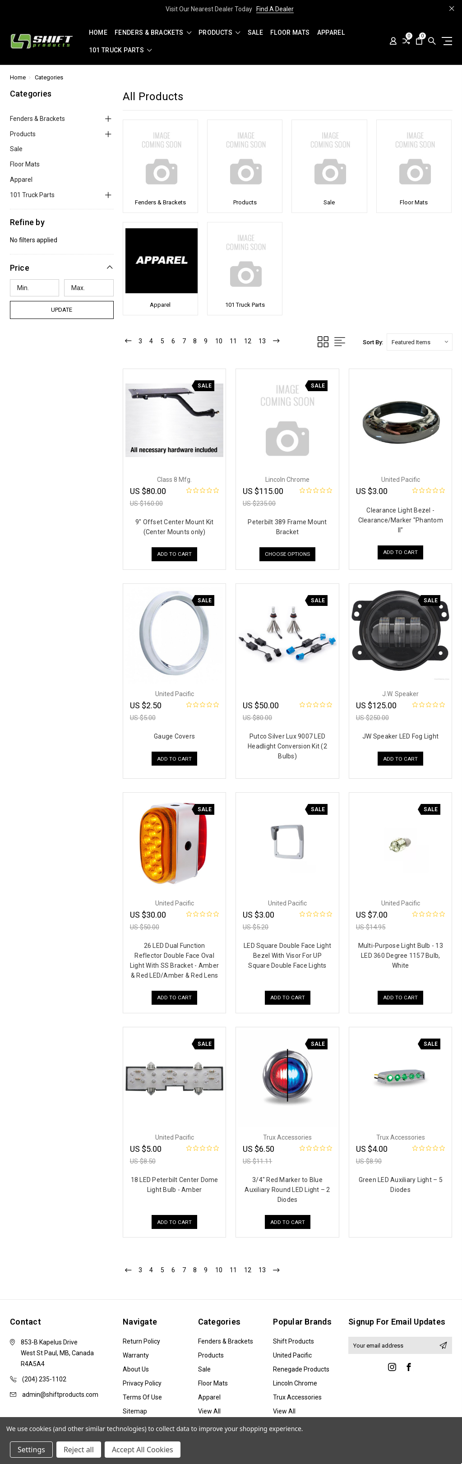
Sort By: (373, 342)
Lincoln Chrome (295, 1384)
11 (241, 341)
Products (219, 32)
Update (61, 309)
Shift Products (293, 1342)
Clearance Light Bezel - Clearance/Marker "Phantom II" (400, 520)
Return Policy (141, 1342)
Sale (255, 32)
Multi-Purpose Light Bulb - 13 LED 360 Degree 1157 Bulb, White (400, 955)
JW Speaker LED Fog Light (400, 736)
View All (209, 1412)
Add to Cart (175, 554)
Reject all (79, 1450)
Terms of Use (142, 1398)
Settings (31, 1450)
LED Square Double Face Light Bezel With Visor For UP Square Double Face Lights (287, 955)
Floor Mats (290, 32)
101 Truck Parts (120, 50)
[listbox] (420, 342)
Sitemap (135, 1412)
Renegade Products (301, 1370)
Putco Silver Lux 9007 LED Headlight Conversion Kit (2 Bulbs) (287, 746)
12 (256, 341)
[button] (62, 267)
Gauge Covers (174, 736)
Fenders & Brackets (153, 32)
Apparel (331, 32)
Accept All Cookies (142, 1450)
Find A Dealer (275, 9)
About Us (136, 1370)
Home (98, 32)
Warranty (136, 1356)
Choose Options (287, 554)
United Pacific (292, 1356)
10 (225, 341)
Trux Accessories (297, 1398)
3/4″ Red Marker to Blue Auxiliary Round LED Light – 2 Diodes (287, 1189)
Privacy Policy (142, 1384)
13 (271, 341)
